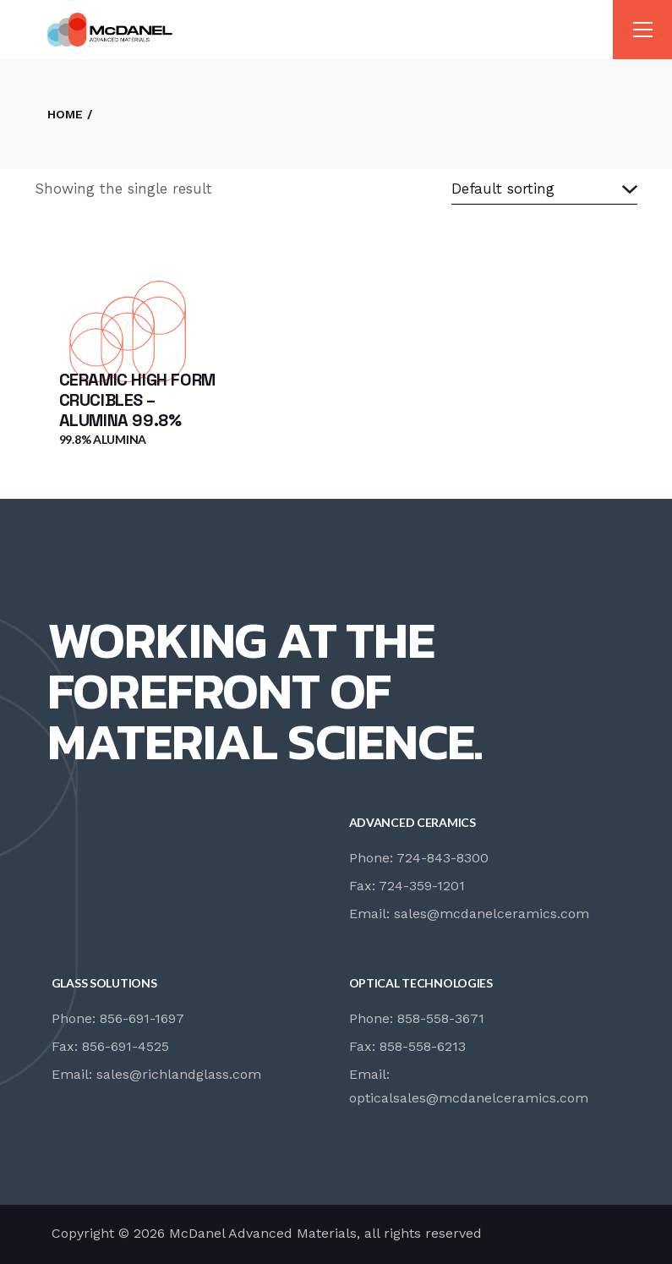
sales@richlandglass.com (178, 1074)
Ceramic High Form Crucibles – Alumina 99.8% (137, 400)
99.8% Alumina (102, 439)
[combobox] (544, 189)
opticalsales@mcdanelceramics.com (468, 1098)
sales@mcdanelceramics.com (491, 914)
